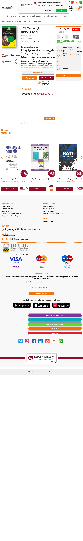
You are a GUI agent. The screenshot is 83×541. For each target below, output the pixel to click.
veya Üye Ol (71, 11)
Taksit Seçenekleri (46, 78)
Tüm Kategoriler (9, 16)
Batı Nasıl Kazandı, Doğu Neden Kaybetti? (69, 179)
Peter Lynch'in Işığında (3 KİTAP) (39, 179)
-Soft (30, 372)
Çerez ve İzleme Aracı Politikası (53, 214)
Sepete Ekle (9, 189)
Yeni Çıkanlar (48, 16)
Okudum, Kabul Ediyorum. (41, 283)
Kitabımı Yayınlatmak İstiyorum (55, 316)
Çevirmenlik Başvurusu (55, 320)
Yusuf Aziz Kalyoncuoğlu (65, 181)
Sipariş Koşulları (48, 209)
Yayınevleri (58, 16)
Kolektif (32, 181)
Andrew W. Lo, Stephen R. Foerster (13, 181)
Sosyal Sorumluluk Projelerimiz (55, 325)
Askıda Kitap (32, 21)
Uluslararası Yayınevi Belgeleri (12, 214)
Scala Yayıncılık (20, 21)
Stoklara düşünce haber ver (40, 42)
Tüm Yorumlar (49, 118)
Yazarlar (67, 16)
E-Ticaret (35, 372)
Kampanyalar (23, 16)
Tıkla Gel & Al (55, 329)
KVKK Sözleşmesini (34, 283)
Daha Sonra (49, 11)
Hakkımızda (6, 207)
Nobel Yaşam (26, 38)
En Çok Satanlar (36, 16)
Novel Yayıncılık (7, 21)
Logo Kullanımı (7, 211)
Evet (60, 11)
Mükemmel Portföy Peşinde (9, 179)
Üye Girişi (70, 7)
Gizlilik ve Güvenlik (49, 211)
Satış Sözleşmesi (48, 207)
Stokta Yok (76, 37)
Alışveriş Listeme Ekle (11, 55)
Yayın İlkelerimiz (7, 209)
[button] (81, 157)
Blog (40, 21)
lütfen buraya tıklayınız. (44, 94)
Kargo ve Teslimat (49, 222)
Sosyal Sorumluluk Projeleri (11, 216)
